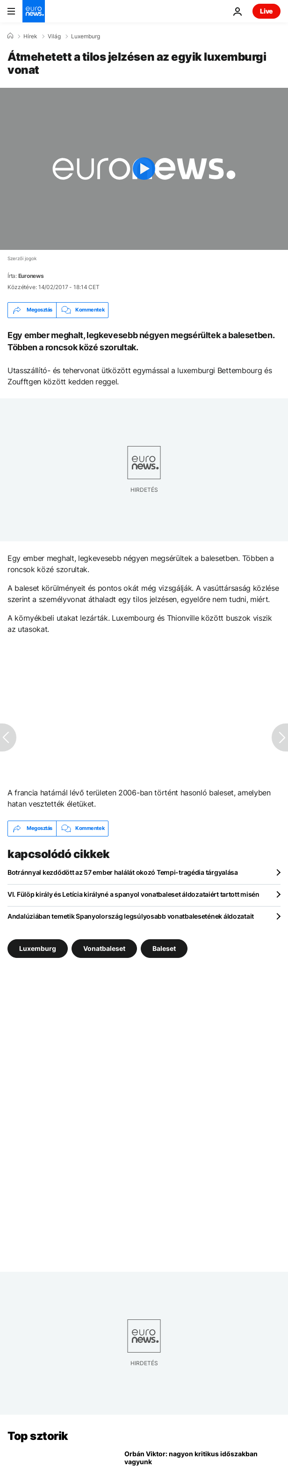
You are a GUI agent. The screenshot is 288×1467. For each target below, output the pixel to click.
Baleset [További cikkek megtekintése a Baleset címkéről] (164, 948)
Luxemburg (85, 36)
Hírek (30, 36)
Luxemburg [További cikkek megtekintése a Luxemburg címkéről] (37, 948)
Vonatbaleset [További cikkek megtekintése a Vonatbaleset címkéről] (104, 948)
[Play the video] (144, 169)
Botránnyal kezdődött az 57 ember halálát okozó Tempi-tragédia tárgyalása (122, 872)
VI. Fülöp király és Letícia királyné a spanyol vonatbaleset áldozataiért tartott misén (133, 894)
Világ (54, 36)
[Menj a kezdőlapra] (33, 11)
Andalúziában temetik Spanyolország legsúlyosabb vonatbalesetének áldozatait (130, 916)
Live (266, 11)
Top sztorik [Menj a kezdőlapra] (37, 1436)
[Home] (10, 36)
